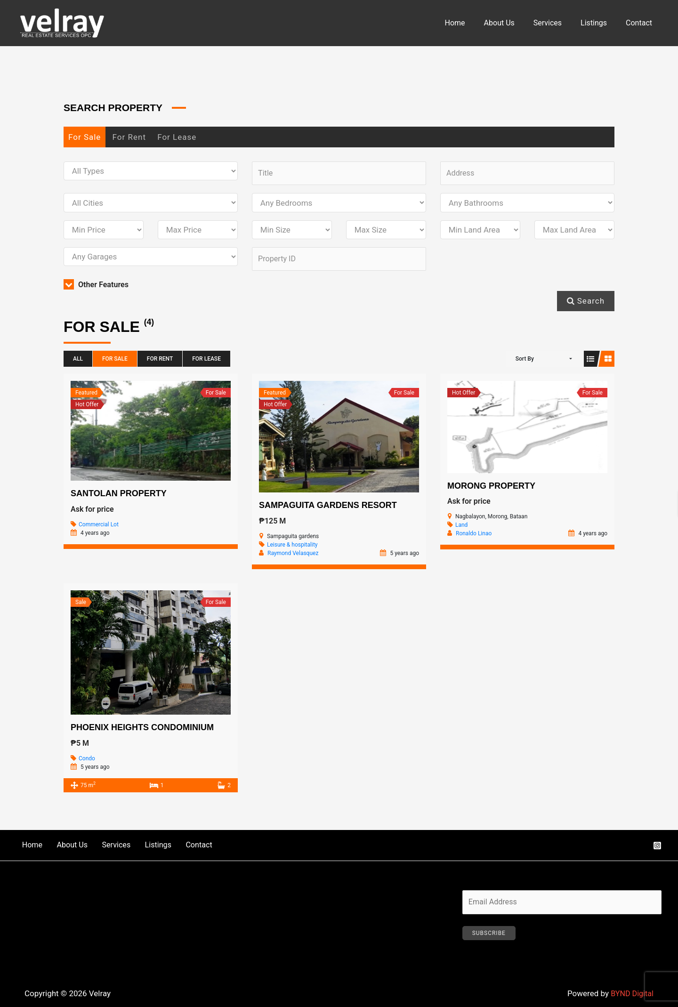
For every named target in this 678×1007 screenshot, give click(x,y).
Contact (641, 22)
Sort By (525, 361)
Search (586, 303)
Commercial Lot (99, 527)
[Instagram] (657, 848)
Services (557, 22)
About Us (512, 22)
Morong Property (491, 488)
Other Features (98, 287)
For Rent (129, 137)
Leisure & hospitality (292, 547)
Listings (599, 22)
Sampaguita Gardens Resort (328, 507)
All (78, 361)
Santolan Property (119, 495)
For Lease (176, 137)
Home (472, 22)
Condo (87, 760)
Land (461, 527)
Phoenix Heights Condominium (142, 729)
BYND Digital (631, 997)
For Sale (84, 137)
